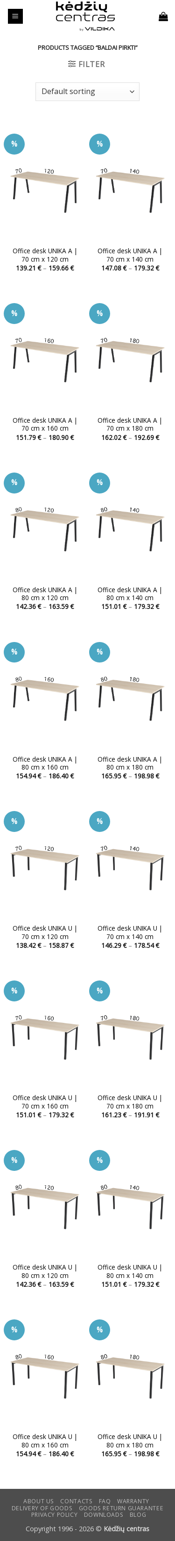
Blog (138, 1515)
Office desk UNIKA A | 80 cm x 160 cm (45, 763)
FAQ (105, 1501)
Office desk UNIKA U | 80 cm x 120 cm (45, 1271)
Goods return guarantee (121, 1508)
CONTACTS (76, 1501)
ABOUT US (38, 1501)
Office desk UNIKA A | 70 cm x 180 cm (130, 424)
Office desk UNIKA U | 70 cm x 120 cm (45, 932)
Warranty (133, 1501)
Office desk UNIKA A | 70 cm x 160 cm (45, 424)
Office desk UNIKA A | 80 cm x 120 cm (45, 594)
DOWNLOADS (104, 1515)
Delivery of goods (42, 1508)
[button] (15, 16)
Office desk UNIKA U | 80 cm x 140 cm (130, 1271)
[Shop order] (87, 91)
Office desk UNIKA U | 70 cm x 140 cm (130, 932)
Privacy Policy (54, 1515)
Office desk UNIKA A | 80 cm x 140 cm (130, 594)
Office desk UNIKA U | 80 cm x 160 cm (45, 1441)
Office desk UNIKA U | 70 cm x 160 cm (45, 1102)
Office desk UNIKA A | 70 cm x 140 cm (130, 255)
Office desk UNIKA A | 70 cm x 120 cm (45, 255)
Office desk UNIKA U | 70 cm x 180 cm (130, 1102)
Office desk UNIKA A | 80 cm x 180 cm (130, 763)
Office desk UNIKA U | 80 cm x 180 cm (130, 1441)
